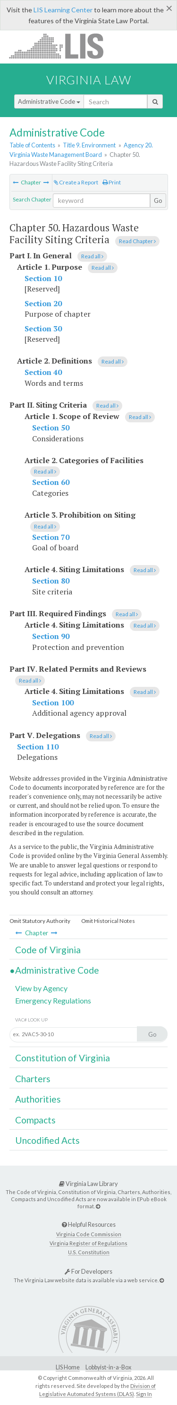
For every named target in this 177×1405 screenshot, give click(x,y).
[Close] (169, 8)
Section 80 (50, 580)
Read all (92, 256)
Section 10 (43, 278)
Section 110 (38, 746)
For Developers (88, 1271)
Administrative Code (49, 101)
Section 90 (50, 636)
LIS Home (68, 1367)
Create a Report (76, 182)
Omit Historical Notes (108, 921)
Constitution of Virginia (62, 1057)
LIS (61, 46)
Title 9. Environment (89, 145)
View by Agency (41, 988)
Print (111, 182)
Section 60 (50, 482)
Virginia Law (88, 80)
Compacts (35, 1119)
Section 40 (43, 372)
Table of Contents (32, 145)
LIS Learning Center (63, 10)
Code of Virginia (48, 949)
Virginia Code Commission (88, 1234)
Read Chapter (137, 241)
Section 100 (53, 702)
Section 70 (50, 537)
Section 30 (43, 328)
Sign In (144, 1394)
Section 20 (43, 303)
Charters (33, 1078)
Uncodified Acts (47, 1140)
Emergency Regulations (53, 1000)
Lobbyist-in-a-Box (108, 1367)
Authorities (38, 1099)
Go (158, 200)
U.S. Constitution (89, 1252)
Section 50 (50, 427)
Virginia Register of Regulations (88, 1243)
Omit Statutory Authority (39, 921)
